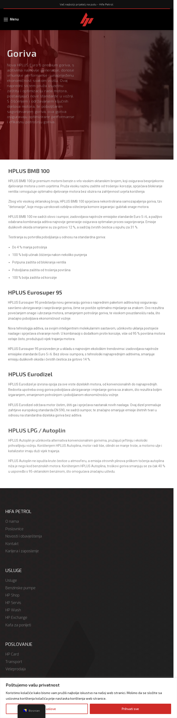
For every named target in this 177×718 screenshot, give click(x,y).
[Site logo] (87, 19)
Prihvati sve (130, 709)
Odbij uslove (47, 709)
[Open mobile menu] (11, 19)
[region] (88, 698)
